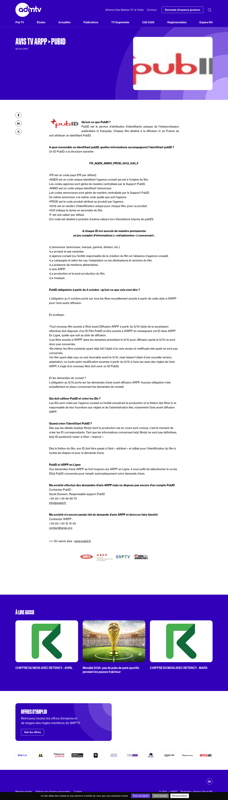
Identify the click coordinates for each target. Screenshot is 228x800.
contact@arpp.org (60, 528)
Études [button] (41, 22)
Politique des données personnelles (53, 791)
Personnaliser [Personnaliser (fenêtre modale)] (179, 795)
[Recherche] (209, 10)
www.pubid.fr (82, 541)
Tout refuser (160, 795)
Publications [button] (90, 22)
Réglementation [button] (177, 22)
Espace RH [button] (206, 22)
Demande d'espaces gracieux (182, 9)
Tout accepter (141, 795)
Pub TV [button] (19, 22)
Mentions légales (23, 791)
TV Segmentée (120, 22)
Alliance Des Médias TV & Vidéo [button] (124, 9)
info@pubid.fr (57, 503)
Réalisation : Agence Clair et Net (196, 791)
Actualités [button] (64, 22)
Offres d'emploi (34, 712)
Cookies (78, 791)
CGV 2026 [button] (148, 22)
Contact (152, 9)
